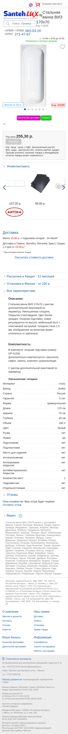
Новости (6, 629)
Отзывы (6, 625)
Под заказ (13, 141)
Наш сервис (42, 611)
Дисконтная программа (14, 646)
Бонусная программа (13, 642)
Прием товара (41, 629)
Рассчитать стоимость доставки (34, 257)
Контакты (7, 621)
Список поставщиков (44, 646)
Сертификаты (41, 642)
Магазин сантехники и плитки (21, 18)
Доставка (38, 616)
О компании (10, 611)
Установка (39, 625)
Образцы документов (12, 679)
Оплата (37, 621)
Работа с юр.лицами (44, 651)
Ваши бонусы (11, 637)
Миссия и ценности (12, 616)
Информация (42, 637)
